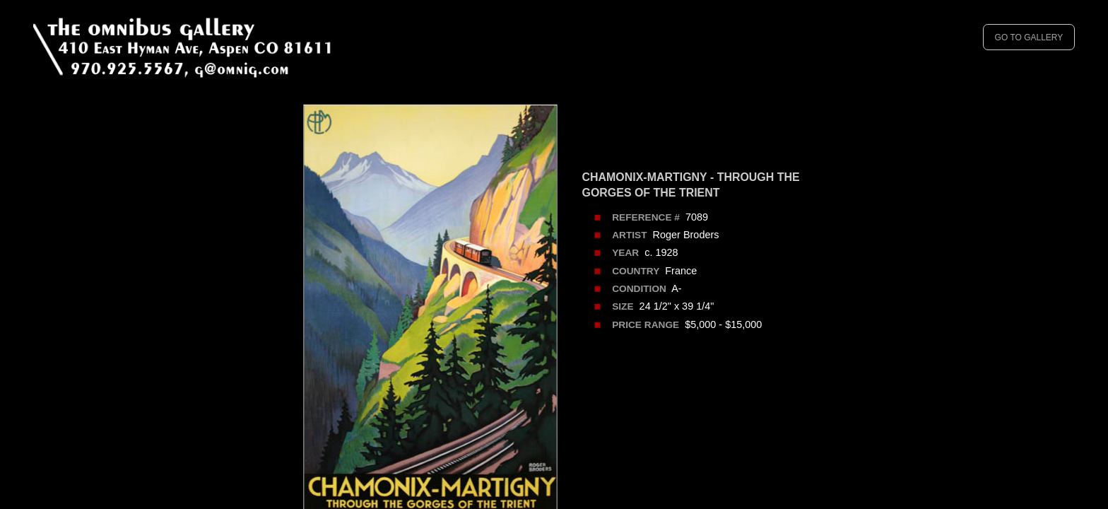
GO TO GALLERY (1029, 37)
